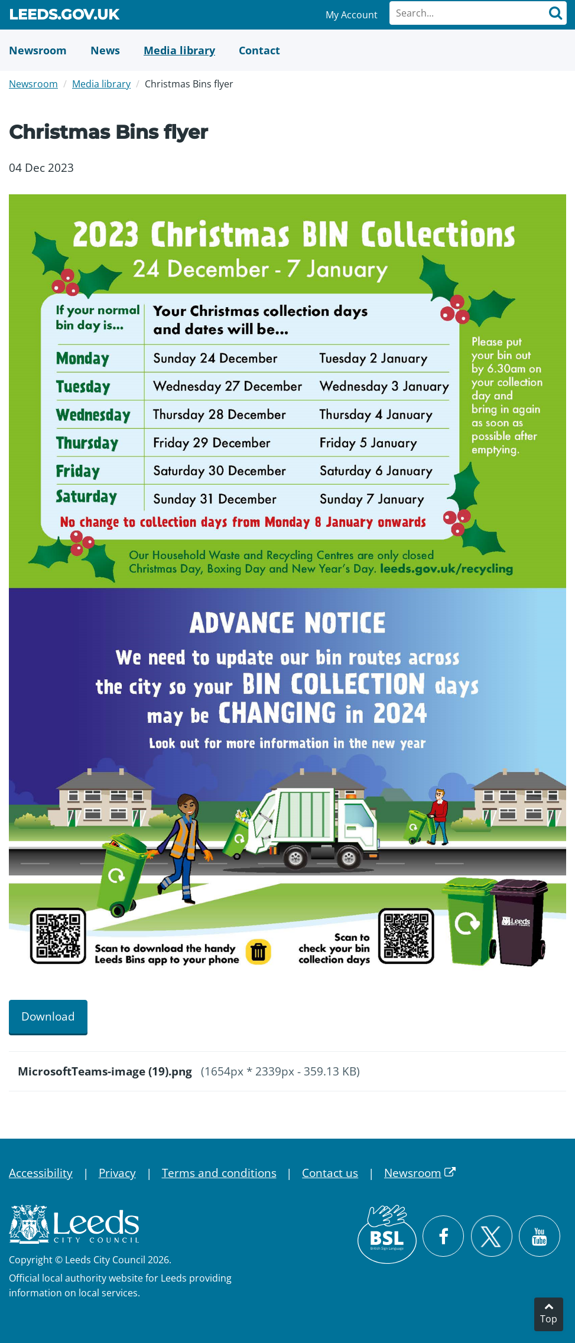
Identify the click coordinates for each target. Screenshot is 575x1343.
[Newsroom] (38, 50)
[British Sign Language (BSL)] (387, 1234)
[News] (105, 50)
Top (548, 1318)
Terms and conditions (219, 1173)
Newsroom (33, 83)
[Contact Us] (259, 50)
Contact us (330, 1173)
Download (48, 1016)
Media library (101, 83)
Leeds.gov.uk (64, 16)
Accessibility (41, 1173)
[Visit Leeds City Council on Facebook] (443, 1236)
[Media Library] (179, 50)
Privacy (117, 1173)
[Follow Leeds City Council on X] (491, 1236)
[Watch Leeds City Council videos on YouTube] (539, 1236)
